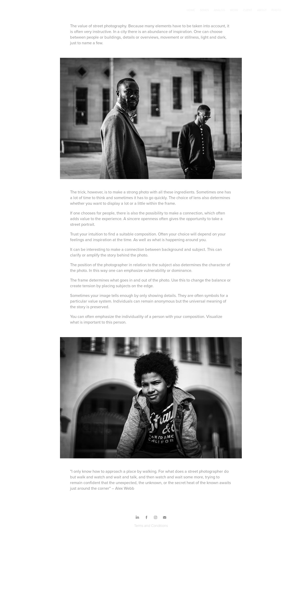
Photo (276, 10)
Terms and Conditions (151, 525)
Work (234, 10)
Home (191, 10)
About (262, 10)
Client (247, 10)
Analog (219, 10)
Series (204, 10)
